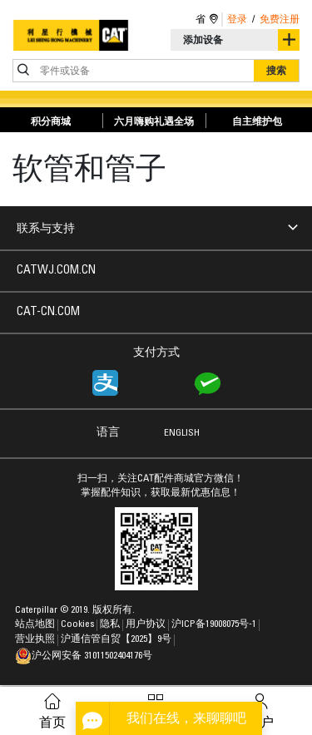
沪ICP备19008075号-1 (215, 624)
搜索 (276, 70)
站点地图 (36, 624)
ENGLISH (182, 433)
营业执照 (36, 639)
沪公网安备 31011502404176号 (83, 656)
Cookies (79, 624)
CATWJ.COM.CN (56, 271)
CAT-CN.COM (48, 312)
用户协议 (147, 624)
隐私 (111, 624)
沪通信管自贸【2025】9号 (117, 639)
